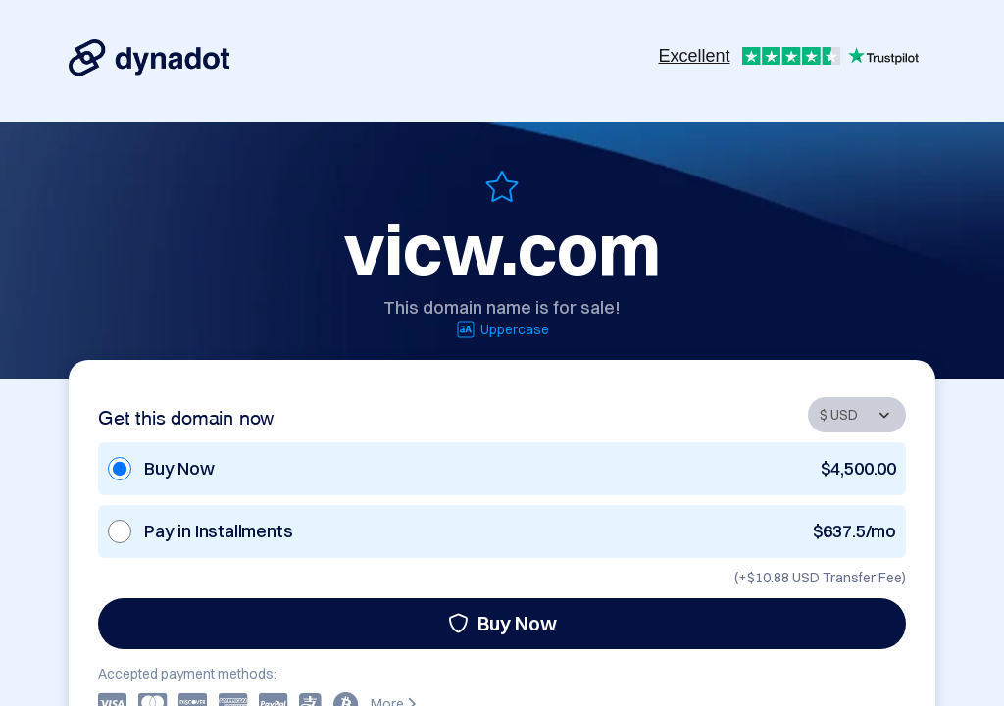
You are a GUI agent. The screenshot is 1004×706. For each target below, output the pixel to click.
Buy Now (502, 623)
